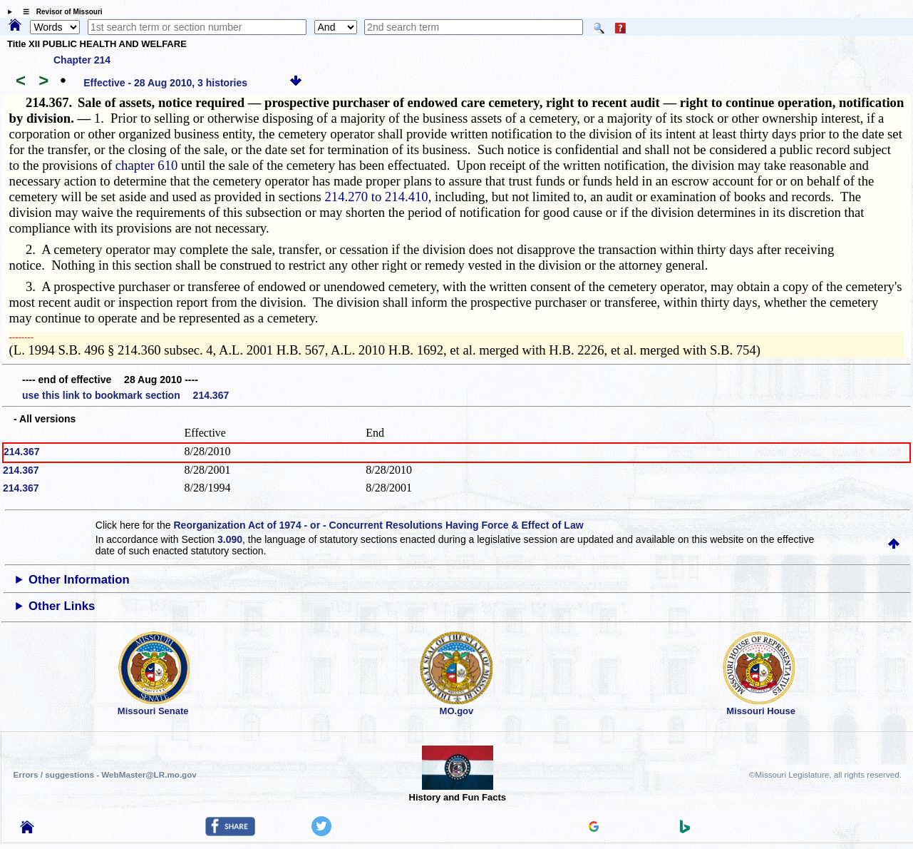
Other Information (79, 579)
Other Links (62, 606)
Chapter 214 (81, 60)
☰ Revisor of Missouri (59, 12)
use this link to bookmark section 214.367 (125, 395)
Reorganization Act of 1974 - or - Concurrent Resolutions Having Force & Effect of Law (378, 525)
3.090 (229, 539)
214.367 (22, 451)
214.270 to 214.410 (376, 196)
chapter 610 (146, 165)
